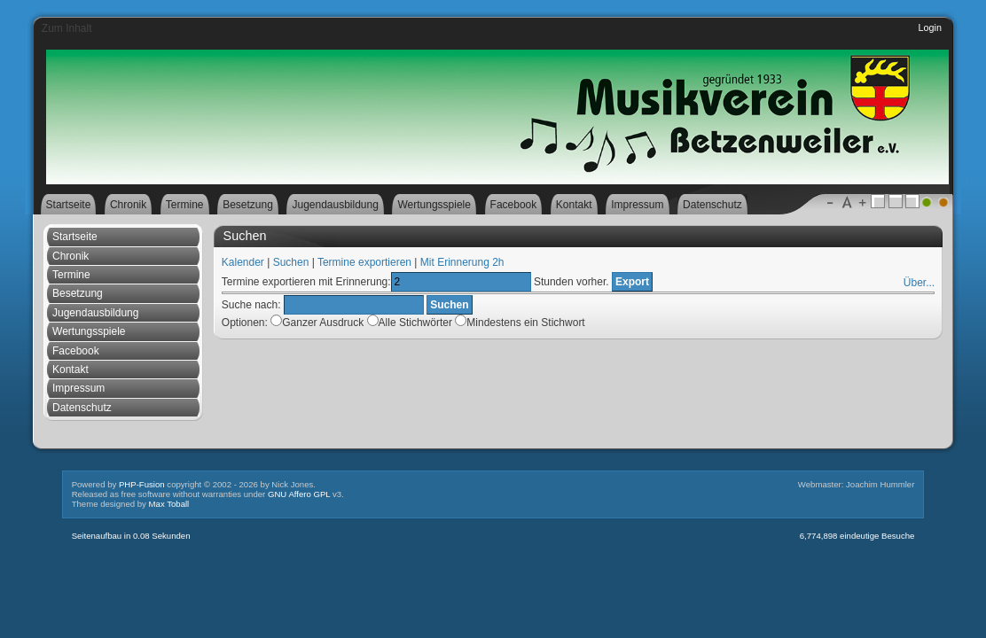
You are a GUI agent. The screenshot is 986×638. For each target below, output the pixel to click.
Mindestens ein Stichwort (519, 322)
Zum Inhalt (67, 28)
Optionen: (245, 322)
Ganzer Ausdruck (427, 322)
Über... (919, 282)
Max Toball (169, 504)
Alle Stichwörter (476, 322)
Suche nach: (251, 305)
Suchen (291, 262)
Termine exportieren (364, 262)
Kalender (243, 262)
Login (930, 27)
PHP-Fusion (142, 484)
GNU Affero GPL (299, 494)
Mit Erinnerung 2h (462, 262)
